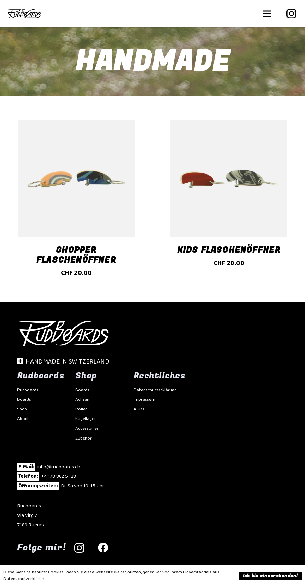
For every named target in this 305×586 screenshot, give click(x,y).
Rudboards (27, 390)
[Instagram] (291, 13)
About (23, 418)
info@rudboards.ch (58, 467)
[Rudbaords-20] (24, 14)
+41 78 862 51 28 (58, 476)
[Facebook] (103, 548)
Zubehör (83, 438)
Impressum (144, 399)
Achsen (82, 399)
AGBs (139, 409)
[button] (267, 13)
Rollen (81, 409)
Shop (22, 409)
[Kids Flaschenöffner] (229, 202)
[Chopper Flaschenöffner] (76, 202)
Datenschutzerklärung (155, 390)
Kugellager (85, 418)
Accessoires (87, 428)
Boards (24, 399)
